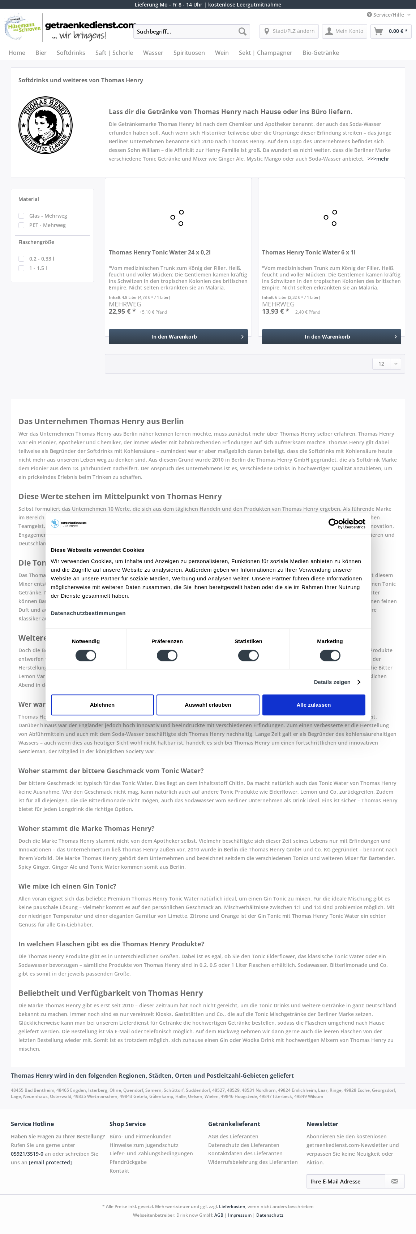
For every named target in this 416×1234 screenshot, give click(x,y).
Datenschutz (269, 1215)
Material (28, 199)
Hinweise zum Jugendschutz (144, 1145)
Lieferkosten (232, 1206)
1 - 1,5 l (38, 268)
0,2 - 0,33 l (41, 258)
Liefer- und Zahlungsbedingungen (151, 1153)
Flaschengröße (36, 242)
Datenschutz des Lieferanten (243, 1145)
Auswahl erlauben (208, 705)
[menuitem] (191, 34)
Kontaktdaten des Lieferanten (245, 1153)
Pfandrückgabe (128, 1162)
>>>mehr (378, 158)
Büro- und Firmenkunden (141, 1136)
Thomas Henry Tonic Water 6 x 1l (309, 252)
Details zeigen (332, 682)
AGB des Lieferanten (233, 1136)
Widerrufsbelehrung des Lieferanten (253, 1162)
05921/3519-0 (27, 1153)
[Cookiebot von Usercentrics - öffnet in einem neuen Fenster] (333, 523)
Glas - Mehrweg (48, 215)
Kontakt (119, 1170)
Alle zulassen (313, 705)
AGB (218, 1215)
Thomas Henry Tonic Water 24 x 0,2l (160, 252)
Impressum (240, 1215)
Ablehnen (102, 705)
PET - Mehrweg (47, 225)
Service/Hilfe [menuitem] (386, 14)
